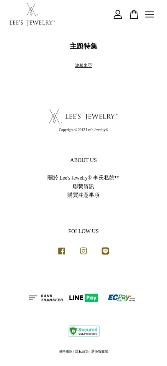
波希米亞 (83, 65)
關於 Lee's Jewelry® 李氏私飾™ (83, 178)
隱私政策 (82, 351)
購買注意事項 (83, 195)
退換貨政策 (99, 351)
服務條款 (65, 351)
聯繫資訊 (83, 186)
